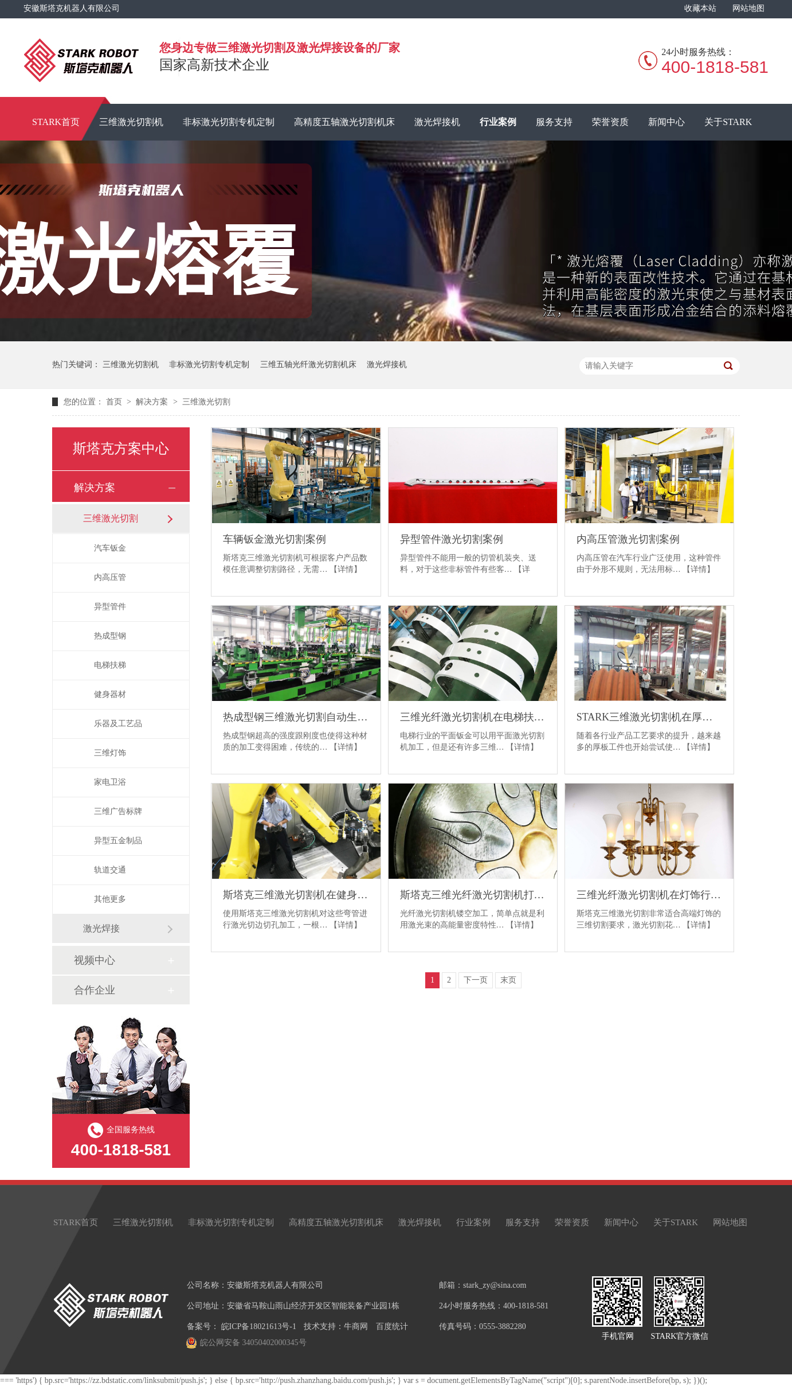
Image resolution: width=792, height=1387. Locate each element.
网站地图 (748, 8)
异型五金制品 (118, 840)
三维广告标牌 (118, 811)
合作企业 (94, 990)
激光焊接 (101, 928)
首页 (115, 402)
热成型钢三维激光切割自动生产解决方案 (295, 717)
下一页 (476, 980)
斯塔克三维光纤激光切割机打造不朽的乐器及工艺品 (473, 895)
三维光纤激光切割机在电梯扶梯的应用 (473, 717)
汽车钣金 (110, 548)
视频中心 (94, 960)
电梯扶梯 (110, 665)
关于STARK (728, 122)
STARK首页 (56, 122)
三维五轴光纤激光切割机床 (308, 364)
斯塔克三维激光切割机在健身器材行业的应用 (295, 895)
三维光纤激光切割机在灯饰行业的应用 (649, 895)
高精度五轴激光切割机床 (344, 122)
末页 (508, 980)
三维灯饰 (110, 753)
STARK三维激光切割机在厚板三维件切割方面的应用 (649, 717)
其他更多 (110, 899)
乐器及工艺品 (118, 723)
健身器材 (110, 694)
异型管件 (110, 606)
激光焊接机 (437, 122)
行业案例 (498, 122)
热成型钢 (110, 636)
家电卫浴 (110, 782)
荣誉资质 (610, 122)
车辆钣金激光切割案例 (274, 539)
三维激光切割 (206, 402)
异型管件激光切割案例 (451, 539)
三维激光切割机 (131, 122)
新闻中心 (666, 122)
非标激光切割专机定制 (229, 122)
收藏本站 (700, 8)
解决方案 (153, 402)
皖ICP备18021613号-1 (258, 1326)
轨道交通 (110, 870)
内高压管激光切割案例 (628, 539)
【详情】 (346, 569)
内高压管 (110, 577)
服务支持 (554, 122)
